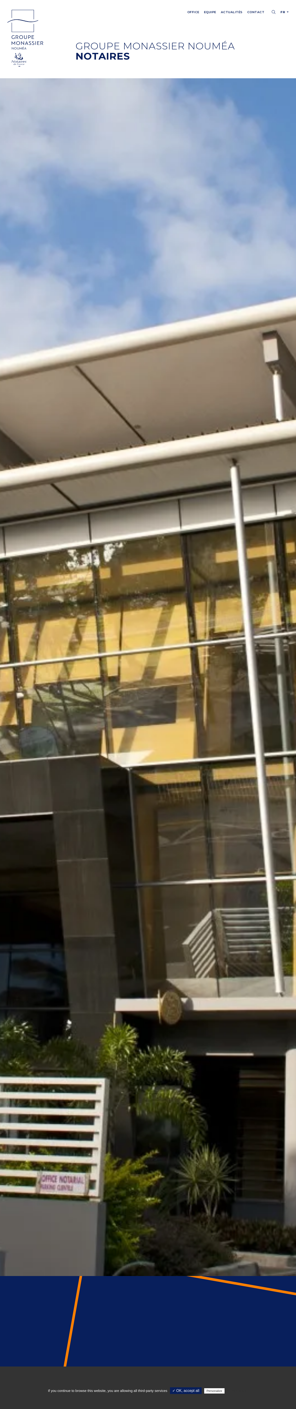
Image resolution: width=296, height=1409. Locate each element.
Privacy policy (237, 1391)
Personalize (214, 1391)
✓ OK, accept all (185, 1391)
